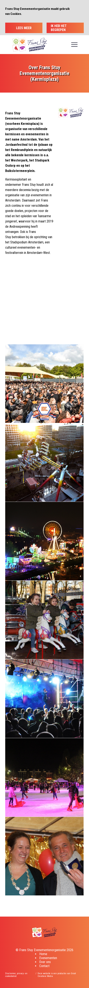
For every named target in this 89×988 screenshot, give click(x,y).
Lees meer (24, 28)
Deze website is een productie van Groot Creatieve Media (57, 975)
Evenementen (48, 958)
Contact (44, 966)
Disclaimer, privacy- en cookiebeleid (16, 975)
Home (43, 954)
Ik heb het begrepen (59, 28)
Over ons (45, 962)
